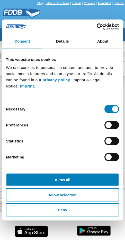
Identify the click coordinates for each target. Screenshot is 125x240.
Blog (40, 3)
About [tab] (103, 41)
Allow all (62, 180)
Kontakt (76, 3)
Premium (89, 3)
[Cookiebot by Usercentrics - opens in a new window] (96, 26)
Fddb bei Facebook (57, 3)
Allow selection (62, 195)
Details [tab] (62, 41)
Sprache (119, 3)
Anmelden (104, 3)
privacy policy (56, 80)
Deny (62, 210)
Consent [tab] (22, 41)
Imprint (27, 86)
